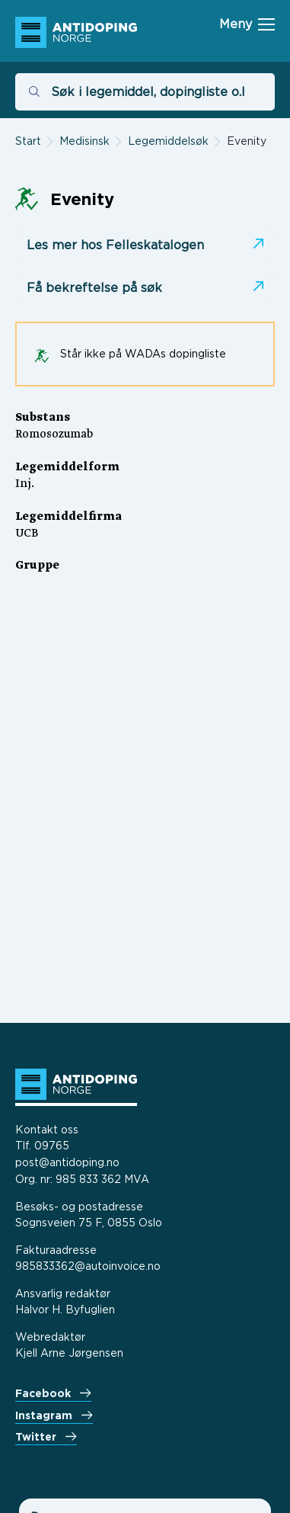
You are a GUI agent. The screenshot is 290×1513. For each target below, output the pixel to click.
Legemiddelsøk (168, 140)
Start (28, 140)
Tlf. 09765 (42, 1145)
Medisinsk (84, 140)
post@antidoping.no (67, 1162)
